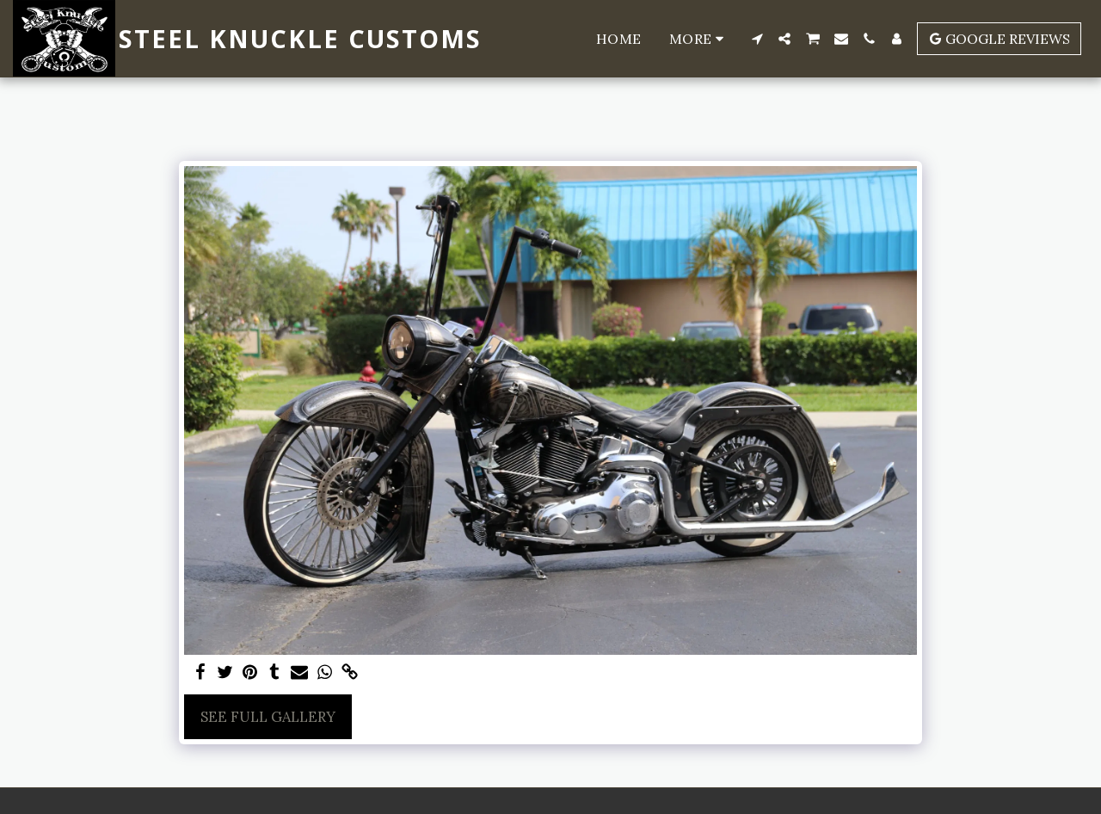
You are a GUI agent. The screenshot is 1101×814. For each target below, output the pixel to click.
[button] (757, 39)
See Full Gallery (267, 716)
